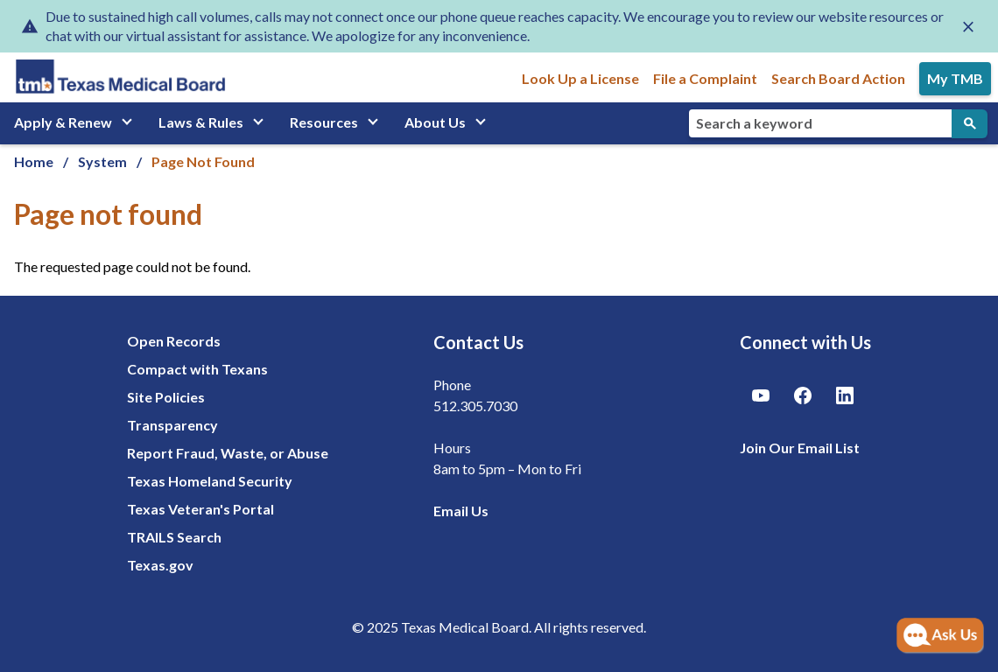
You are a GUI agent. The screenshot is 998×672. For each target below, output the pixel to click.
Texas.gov (160, 564)
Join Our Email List (800, 447)
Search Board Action (838, 78)
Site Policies (166, 396)
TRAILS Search (174, 536)
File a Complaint (705, 78)
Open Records (174, 340)
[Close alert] (968, 26)
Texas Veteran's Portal (200, 508)
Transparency (172, 424)
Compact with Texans (197, 368)
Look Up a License (580, 78)
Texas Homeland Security (209, 480)
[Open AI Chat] (940, 636)
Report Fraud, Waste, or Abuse (227, 452)
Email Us (460, 510)
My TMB (955, 78)
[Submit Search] (969, 123)
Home (33, 161)
